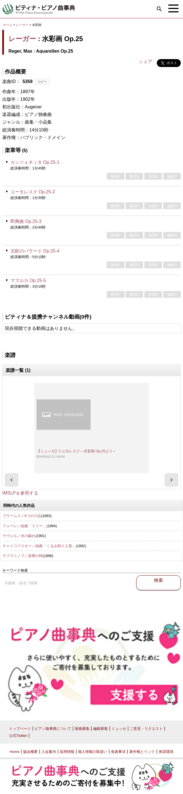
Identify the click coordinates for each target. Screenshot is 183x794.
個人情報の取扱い (92, 752)
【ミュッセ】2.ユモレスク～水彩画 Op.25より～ (76, 451)
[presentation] (11, 480)
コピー (42, 81)
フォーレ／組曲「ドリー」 (24, 526)
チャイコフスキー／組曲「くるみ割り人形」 (39, 546)
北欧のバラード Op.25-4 (34, 251)
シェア (145, 61)
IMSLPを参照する (20, 493)
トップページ (20, 728)
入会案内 (48, 752)
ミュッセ (118, 728)
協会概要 (30, 752)
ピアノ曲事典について (53, 728)
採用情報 (67, 752)
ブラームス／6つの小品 (22, 516)
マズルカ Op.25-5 (28, 280)
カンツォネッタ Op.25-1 (34, 162)
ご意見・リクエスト (146, 728)
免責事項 (118, 752)
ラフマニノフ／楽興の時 (23, 556)
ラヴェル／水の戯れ (19, 536)
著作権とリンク (142, 752)
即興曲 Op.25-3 (25, 221)
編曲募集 (100, 728)
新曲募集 (82, 728)
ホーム (7, 24)
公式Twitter (18, 735)
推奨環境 (166, 752)
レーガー (22, 24)
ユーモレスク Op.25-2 (32, 191)
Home (14, 752)
